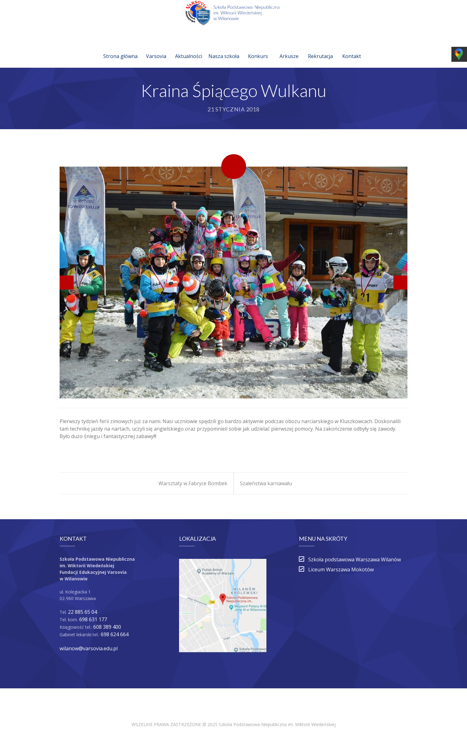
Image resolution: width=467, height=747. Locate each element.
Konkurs (258, 49)
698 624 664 (115, 634)
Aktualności (188, 49)
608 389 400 (107, 626)
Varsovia (156, 49)
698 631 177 (93, 619)
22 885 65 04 (82, 611)
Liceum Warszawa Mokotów (341, 569)
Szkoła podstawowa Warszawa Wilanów (354, 559)
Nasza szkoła (223, 49)
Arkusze (289, 49)
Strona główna (120, 49)
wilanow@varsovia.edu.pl (89, 648)
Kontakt (351, 49)
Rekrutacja (320, 49)
